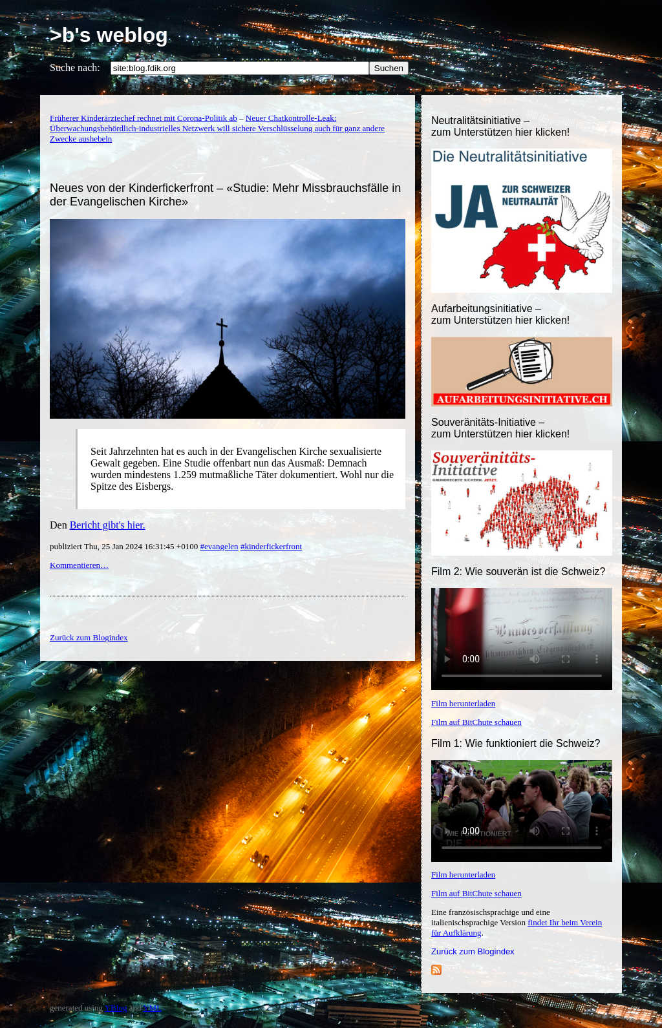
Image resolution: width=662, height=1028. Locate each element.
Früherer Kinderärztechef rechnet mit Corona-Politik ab (143, 118)
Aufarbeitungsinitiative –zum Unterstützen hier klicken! (500, 314)
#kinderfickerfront (271, 546)
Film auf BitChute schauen (476, 722)
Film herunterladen (463, 703)
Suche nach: (75, 67)
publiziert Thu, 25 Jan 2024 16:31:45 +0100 (125, 546)
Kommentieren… (79, 565)
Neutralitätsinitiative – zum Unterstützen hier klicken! (500, 126)
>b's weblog (109, 35)
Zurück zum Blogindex (473, 951)
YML (152, 1007)
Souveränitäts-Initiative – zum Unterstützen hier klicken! (500, 428)
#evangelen (219, 546)
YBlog (116, 1007)
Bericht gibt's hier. (107, 524)
